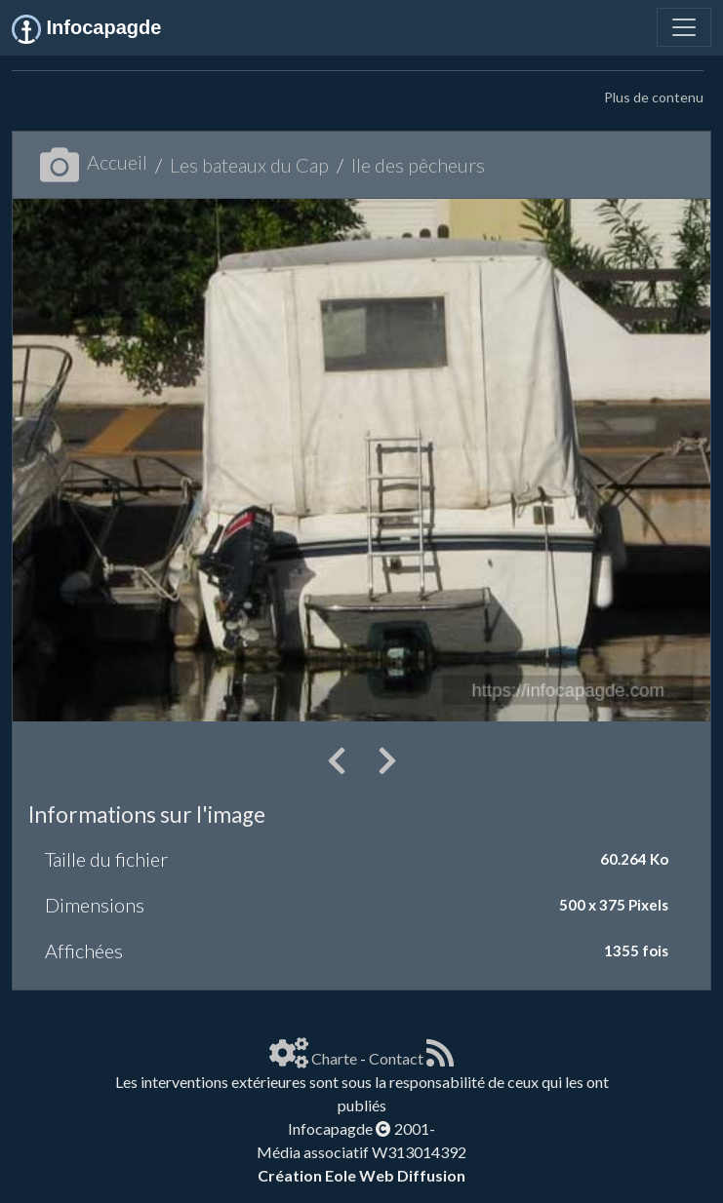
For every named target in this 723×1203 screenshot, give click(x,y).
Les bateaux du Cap (249, 164)
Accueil (93, 162)
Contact (396, 1058)
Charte (334, 1058)
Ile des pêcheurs (418, 164)
